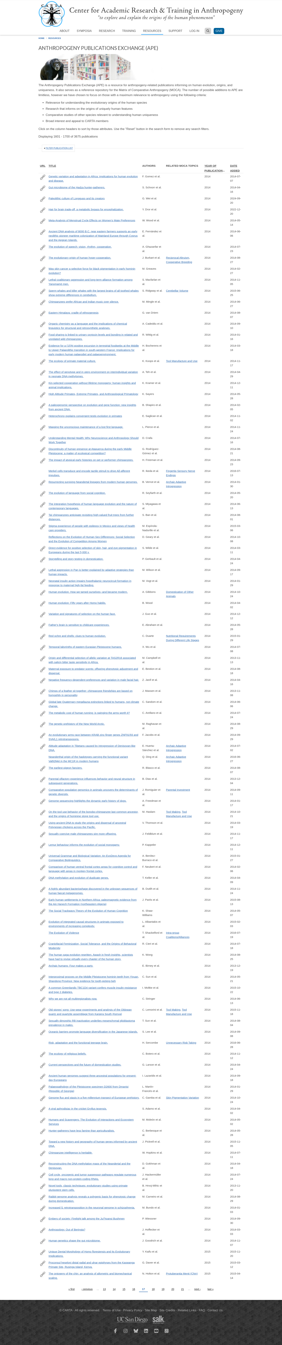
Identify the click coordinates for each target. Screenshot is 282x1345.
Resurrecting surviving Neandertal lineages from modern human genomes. (93, 481)
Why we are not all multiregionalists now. (73, 998)
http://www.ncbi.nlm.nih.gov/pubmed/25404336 (43, 428)
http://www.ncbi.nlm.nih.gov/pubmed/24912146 (43, 626)
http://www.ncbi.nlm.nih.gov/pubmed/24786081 (43, 1164)
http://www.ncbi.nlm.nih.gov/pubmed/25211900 (43, 955)
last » (210, 1289)
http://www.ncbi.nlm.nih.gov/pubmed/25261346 (43, 845)
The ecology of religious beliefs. (67, 1053)
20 (172, 1289)
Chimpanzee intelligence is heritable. (70, 1152)
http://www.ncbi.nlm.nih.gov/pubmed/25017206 (43, 1153)
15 (123, 1289)
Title (52, 165)
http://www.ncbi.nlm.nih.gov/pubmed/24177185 (43, 659)
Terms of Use (112, 1310)
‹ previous (87, 1289)
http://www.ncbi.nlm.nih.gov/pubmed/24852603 (43, 291)
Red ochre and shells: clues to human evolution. (77, 635)
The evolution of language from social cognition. (77, 492)
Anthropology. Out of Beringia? (67, 1229)
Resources (152, 30)
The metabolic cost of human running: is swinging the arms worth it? (89, 712)
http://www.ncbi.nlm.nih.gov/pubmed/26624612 (43, 1252)
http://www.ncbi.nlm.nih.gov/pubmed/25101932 (43, 768)
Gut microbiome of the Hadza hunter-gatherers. (77, 187)
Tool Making (173, 811)
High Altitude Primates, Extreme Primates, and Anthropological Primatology (93, 393)
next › (197, 1289)
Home (41, 38)
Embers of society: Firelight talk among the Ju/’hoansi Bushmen (87, 1218)
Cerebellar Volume (177, 290)
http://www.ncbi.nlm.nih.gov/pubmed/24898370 (43, 702)
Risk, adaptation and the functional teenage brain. (78, 1042)
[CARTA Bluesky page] (135, 1333)
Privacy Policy (132, 1310)
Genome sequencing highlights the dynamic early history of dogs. (88, 800)
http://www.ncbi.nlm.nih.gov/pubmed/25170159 (43, 724)
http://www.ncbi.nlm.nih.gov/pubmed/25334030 (43, 1098)
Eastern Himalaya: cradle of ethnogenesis (74, 312)
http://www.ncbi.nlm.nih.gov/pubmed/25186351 (43, 615)
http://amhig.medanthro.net (43, 439)
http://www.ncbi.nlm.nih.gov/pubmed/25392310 (43, 362)
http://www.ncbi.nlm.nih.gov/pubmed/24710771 (43, 812)
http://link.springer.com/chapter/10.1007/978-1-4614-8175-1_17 (43, 395)
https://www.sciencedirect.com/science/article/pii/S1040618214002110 (43, 199)
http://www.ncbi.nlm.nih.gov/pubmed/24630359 (43, 346)
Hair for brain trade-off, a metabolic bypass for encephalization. (86, 209)
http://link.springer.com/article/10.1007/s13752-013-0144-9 (43, 911)
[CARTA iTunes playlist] (166, 1330)
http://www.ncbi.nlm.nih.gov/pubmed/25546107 (43, 302)
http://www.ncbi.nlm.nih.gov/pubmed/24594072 (43, 1175)
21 (182, 1289)
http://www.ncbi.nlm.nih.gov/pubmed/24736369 (43, 188)
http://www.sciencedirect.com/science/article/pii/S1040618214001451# (43, 977)
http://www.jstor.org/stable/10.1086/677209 (43, 944)
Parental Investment (178, 789)
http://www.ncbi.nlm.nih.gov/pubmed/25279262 (43, 461)
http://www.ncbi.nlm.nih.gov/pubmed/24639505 (43, 823)
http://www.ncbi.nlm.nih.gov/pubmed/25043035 (43, 746)
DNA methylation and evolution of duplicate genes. (79, 877)
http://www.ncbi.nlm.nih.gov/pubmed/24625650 (43, 1109)
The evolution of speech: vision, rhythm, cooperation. (80, 246)
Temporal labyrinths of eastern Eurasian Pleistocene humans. (85, 646)
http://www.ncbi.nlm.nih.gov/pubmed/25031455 (43, 713)
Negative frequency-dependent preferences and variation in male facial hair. (94, 679)
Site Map (151, 1310)
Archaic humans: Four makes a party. (71, 965)
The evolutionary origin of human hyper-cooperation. (80, 257)
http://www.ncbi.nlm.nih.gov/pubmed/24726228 (43, 1010)
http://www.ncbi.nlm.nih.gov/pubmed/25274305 (43, 735)
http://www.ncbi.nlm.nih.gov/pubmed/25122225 (43, 669)
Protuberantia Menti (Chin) (182, 1273)
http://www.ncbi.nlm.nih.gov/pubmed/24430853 (43, 335)
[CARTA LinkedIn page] (146, 1333)
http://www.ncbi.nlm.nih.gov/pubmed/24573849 (43, 269)
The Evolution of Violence (64, 932)
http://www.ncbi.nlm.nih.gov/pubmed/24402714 (43, 1131)
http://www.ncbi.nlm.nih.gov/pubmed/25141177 (43, 790)
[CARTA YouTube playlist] (156, 1333)
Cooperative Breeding (179, 262)
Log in (194, 30)
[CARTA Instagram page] (125, 1333)
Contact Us (215, 1310)
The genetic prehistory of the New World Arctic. (77, 723)
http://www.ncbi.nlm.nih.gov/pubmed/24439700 (43, 527)
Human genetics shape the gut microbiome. (75, 1240)
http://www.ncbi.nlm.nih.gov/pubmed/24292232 (43, 779)
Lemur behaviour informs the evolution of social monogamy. (84, 844)
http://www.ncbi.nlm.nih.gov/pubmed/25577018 (43, 1263)
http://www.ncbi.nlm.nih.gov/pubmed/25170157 (43, 1197)
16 (133, 1289)
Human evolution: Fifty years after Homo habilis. (77, 602)
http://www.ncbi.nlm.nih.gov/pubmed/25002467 (43, 648)
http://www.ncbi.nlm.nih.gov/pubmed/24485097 (43, 867)
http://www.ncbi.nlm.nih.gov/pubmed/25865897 (43, 1274)
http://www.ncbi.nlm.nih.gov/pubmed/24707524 (43, 604)
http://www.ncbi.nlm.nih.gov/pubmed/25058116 (43, 889)
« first (72, 1289)
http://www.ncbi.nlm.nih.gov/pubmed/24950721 (43, 516)
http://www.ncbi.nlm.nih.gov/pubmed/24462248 (43, 582)
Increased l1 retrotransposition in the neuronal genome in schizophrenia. (92, 1207)
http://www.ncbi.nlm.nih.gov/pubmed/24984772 (43, 177)
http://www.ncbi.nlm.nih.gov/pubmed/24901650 (43, 232)
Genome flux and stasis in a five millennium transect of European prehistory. (94, 1097)
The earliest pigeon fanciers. (65, 767)
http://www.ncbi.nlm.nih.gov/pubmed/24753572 (43, 560)
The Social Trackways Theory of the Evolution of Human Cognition (88, 910)
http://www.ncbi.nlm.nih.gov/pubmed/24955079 (43, 856)
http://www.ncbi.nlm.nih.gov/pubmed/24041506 (43, 1186)
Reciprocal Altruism (177, 257)
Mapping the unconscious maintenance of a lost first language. (86, 426)
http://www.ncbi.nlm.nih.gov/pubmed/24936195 (43, 505)
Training (129, 30)
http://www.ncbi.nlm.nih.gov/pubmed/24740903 (43, 680)
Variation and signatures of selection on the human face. (82, 613)
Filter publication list (59, 148)
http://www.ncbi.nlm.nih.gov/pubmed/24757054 (43, 1065)
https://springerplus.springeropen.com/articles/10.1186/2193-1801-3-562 (43, 210)
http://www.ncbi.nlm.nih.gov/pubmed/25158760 (43, 258)
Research (107, 30)
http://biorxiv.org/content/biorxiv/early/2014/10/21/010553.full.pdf (43, 417)
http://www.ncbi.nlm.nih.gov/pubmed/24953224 (43, 1032)
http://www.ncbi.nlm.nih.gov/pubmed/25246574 (43, 1219)
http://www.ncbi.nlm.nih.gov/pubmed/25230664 (43, 571)
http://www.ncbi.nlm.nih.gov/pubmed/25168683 (43, 1142)
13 (104, 1289)
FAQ (202, 1310)
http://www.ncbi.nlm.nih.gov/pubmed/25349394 (43, 280)
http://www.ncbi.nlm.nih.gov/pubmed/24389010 (43, 1208)
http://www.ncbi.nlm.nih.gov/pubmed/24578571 (43, 1230)
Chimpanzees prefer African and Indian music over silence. (84, 301)
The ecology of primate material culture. (72, 360)
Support (175, 30)
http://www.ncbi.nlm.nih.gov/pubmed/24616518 (43, 549)
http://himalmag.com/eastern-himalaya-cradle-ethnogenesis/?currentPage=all (43, 313)
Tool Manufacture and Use (181, 360)
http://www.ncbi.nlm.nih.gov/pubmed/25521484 (43, 922)
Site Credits (167, 1310)
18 (153, 1289)
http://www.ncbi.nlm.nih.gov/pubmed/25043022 (43, 988)
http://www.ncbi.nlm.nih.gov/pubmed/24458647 (43, 406)
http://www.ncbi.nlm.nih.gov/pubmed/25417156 (43, 1241)
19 (163, 1289)
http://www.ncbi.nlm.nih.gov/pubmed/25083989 (43, 1021)
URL (43, 165)
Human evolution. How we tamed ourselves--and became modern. (88, 591)
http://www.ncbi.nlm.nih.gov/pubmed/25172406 (43, 637)
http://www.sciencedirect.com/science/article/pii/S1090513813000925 (43, 691)
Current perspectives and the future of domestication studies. (85, 1064)
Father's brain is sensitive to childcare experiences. (79, 624)
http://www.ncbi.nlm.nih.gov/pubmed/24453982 (43, 801)
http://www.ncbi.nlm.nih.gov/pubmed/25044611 (43, 324)
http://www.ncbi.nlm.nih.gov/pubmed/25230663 (43, 1076)
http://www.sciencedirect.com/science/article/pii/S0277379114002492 (43, 900)
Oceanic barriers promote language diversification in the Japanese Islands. (93, 1031)
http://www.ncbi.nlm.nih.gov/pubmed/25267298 (43, 384)
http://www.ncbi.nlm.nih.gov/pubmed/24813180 (43, 494)
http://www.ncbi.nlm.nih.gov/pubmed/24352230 (43, 966)
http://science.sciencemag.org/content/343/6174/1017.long (43, 483)
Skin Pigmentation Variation (182, 1097)
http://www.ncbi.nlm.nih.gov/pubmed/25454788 (43, 834)
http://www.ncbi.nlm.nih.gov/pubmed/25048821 (43, 247)
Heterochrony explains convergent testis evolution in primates (85, 415)
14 (114, 1289)
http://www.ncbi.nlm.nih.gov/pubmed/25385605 (43, 1054)
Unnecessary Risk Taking (181, 1042)
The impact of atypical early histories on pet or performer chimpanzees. (91, 459)
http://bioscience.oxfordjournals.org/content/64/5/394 (43, 1120)
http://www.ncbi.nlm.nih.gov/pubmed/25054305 (43, 450)
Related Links (187, 1310)
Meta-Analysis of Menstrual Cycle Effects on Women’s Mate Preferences (92, 220)
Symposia (84, 30)
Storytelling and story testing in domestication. (76, 558)
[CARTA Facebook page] (115, 1333)
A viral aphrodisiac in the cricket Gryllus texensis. (78, 1108)
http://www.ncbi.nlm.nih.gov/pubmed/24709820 (43, 373)
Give (218, 30)
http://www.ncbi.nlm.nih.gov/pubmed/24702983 (43, 999)
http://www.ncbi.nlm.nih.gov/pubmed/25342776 (43, 593)
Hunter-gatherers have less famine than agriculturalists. (82, 1130)
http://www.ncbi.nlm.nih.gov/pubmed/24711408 (43, 878)
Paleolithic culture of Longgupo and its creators (77, 198)
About (64, 30)
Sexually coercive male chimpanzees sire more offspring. (83, 833)
